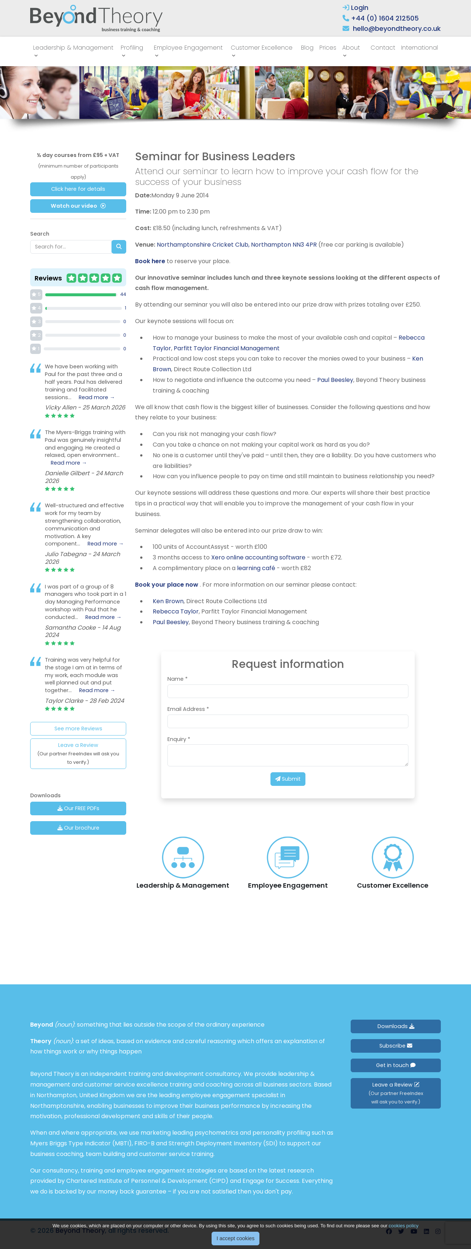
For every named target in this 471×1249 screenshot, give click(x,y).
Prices (327, 47)
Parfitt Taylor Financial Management (227, 348)
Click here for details (78, 189)
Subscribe (395, 1045)
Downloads (396, 1026)
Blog (307, 47)
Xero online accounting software (258, 557)
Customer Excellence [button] (262, 47)
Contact (383, 47)
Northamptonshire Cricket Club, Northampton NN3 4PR (237, 244)
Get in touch (395, 1065)
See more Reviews (78, 728)
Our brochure (78, 827)
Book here (150, 261)
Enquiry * (178, 739)
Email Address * (188, 709)
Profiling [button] (132, 47)
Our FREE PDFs (78, 808)
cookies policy (403, 1225)
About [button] (351, 47)
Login (355, 7)
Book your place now (167, 584)
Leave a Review (78, 753)
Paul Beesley (335, 380)
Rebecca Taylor (176, 611)
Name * (177, 679)
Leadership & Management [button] (73, 47)
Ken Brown (168, 601)
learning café (257, 568)
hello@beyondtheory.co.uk (397, 28)
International (419, 47)
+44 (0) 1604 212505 (385, 18)
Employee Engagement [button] (188, 47)
